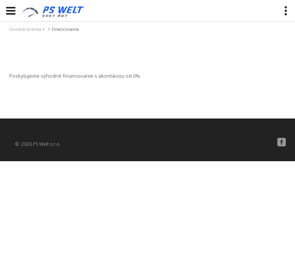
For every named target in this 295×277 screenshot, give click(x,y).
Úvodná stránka (25, 29)
